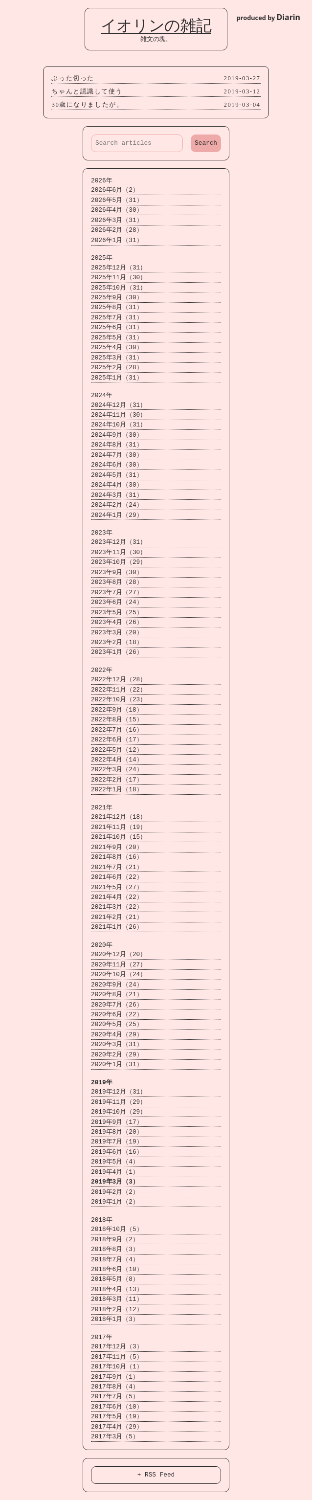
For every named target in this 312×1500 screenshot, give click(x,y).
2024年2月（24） (112, 505)
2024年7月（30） (112, 455)
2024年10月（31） (114, 425)
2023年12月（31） (114, 542)
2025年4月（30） (112, 347)
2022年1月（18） (112, 789)
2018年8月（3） (110, 1249)
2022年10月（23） (114, 699)
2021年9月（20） (112, 847)
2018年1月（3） (110, 1319)
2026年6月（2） (110, 190)
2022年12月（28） (114, 679)
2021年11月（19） (114, 827)
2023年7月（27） (112, 592)
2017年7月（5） (110, 1396)
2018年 (97, 1220)
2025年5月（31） (112, 338)
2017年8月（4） (110, 1387)
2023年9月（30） (112, 572)
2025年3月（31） (112, 358)
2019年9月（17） (112, 1122)
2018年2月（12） (112, 1309)
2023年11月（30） (114, 552)
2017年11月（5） (112, 1357)
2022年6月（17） (112, 740)
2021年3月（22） (112, 907)
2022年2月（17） (112, 780)
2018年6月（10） (112, 1269)
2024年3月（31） (112, 495)
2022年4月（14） (112, 760)
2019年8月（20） (112, 1132)
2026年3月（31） (112, 220)
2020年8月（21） (112, 994)
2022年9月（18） (112, 710)
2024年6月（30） (112, 465)
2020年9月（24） (112, 985)
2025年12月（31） (114, 268)
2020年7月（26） (112, 1005)
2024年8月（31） (112, 445)
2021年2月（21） (112, 917)
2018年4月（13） (112, 1289)
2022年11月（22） (114, 690)
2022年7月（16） (112, 730)
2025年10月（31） (114, 288)
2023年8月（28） (112, 582)
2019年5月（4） (110, 1162)
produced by (268, 17)
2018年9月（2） (110, 1239)
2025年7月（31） (112, 317)
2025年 (97, 258)
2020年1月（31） (112, 1064)
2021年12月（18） (114, 817)
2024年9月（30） (112, 435)
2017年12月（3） (112, 1347)
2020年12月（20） (114, 954)
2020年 (97, 945)
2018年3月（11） (112, 1299)
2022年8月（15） (112, 720)
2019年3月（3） (110, 1182)
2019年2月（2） (110, 1192)
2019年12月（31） (114, 1092)
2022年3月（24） (112, 769)
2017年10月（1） (112, 1367)
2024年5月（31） (112, 475)
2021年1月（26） (112, 927)
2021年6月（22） (112, 877)
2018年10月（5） (112, 1229)
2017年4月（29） (112, 1427)
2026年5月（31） (112, 200)
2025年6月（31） (112, 327)
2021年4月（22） (112, 897)
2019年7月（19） (112, 1142)
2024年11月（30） (114, 415)
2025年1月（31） (112, 378)
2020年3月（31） (112, 1044)
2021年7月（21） (112, 867)
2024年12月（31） (114, 405)
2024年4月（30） (112, 485)
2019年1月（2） (110, 1202)
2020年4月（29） (112, 1034)
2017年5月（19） (112, 1416)
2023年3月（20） (112, 632)
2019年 (97, 1082)
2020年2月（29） (112, 1055)
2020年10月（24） (114, 974)
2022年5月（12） (112, 750)
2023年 (97, 533)
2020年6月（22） (112, 1014)
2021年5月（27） (112, 887)
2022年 (97, 670)
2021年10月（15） (114, 837)
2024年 (97, 395)
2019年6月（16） (112, 1152)
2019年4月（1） (110, 1172)
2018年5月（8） (110, 1279)
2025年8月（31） (112, 307)
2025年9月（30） (112, 297)
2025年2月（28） (112, 367)
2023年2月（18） (112, 642)
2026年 (97, 181)
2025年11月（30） (114, 277)
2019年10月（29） (114, 1112)
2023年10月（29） (114, 562)
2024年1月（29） (112, 515)
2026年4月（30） (112, 210)
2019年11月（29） (114, 1102)
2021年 (97, 808)
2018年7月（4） (110, 1259)
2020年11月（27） (114, 965)
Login (14, 11)
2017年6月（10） (112, 1407)
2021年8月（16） (112, 857)
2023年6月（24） (112, 602)
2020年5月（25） (112, 1024)
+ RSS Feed (156, 1474)
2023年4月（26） (112, 622)
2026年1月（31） (112, 240)
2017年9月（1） (110, 1377)
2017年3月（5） (110, 1437)
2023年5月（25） (112, 612)
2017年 (97, 1337)
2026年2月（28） (112, 230)
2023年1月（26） (112, 652)
